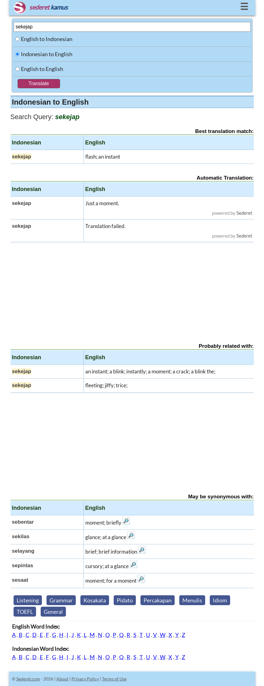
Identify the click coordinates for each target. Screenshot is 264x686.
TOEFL (25, 611)
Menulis (192, 600)
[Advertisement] (132, 287)
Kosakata (94, 600)
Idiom (220, 600)
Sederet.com (28, 678)
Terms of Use (114, 678)
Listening (28, 600)
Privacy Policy (85, 678)
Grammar (61, 600)
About (62, 678)
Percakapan (158, 600)
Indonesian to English (46, 54)
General (53, 611)
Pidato (125, 600)
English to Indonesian (46, 38)
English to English (42, 68)
